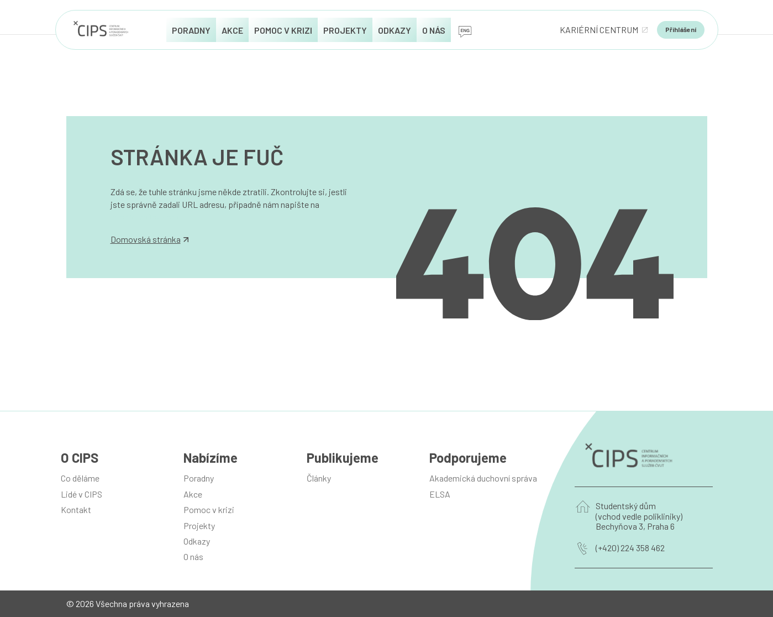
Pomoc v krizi (208, 509)
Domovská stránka (149, 239)
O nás (193, 556)
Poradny (198, 478)
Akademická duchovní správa (483, 478)
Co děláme (80, 478)
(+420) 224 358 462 (630, 548)
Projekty (199, 525)
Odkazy (196, 541)
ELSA (439, 494)
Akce (192, 494)
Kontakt (76, 509)
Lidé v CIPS (81, 494)
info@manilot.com (145, 216)
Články (319, 478)
